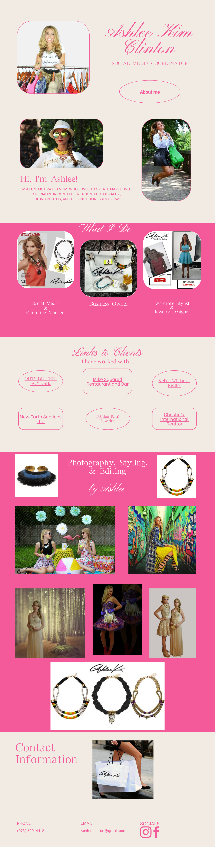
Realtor (174, 415)
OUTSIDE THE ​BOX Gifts (40, 373)
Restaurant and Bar (107, 375)
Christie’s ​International (174, 408)
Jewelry (108, 413)
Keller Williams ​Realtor (175, 375)
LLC (41, 413)
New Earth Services (40, 408)
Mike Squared (107, 370)
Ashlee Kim (107, 408)
